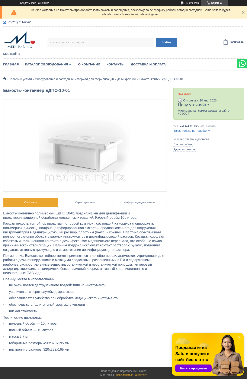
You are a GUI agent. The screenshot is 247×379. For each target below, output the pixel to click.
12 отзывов (192, 2)
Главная (11, 64)
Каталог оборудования (46, 64)
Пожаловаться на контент (131, 374)
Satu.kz (141, 371)
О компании (89, 64)
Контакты (115, 64)
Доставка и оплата (148, 64)
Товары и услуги (20, 79)
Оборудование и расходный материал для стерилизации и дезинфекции (85, 79)
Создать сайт (28, 2)
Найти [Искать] (166, 42)
